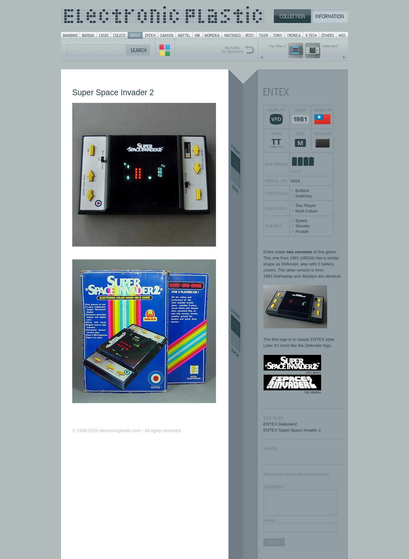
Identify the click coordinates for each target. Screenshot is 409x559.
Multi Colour (306, 211)
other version (298, 270)
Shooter (302, 226)
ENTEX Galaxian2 (280, 424)
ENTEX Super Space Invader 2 (292, 430)
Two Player (305, 205)
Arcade (301, 231)
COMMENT (274, 486)
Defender (289, 264)
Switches (303, 196)
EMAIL (269, 520)
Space (301, 220)
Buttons (302, 190)
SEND (274, 542)
